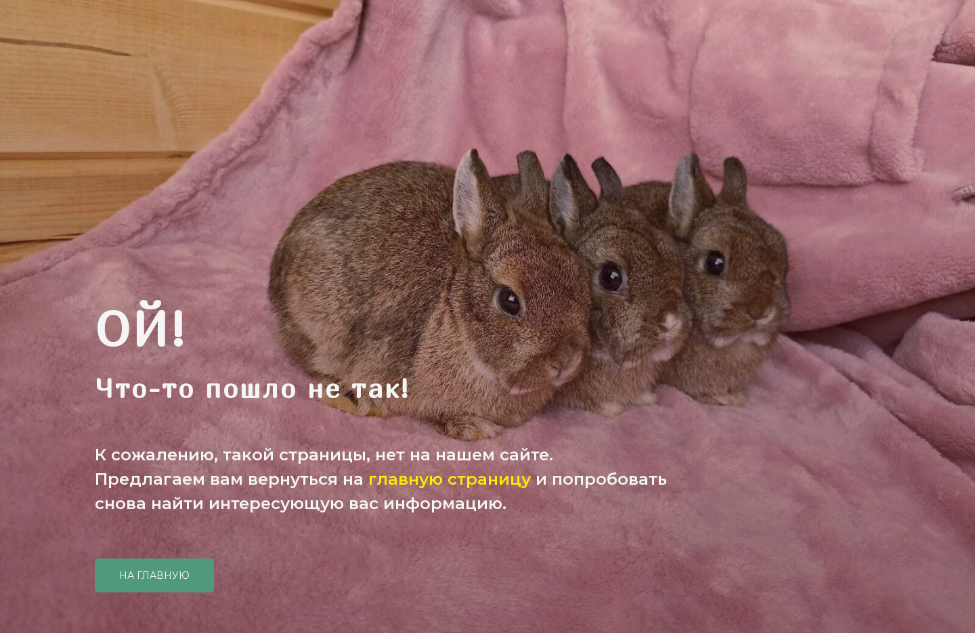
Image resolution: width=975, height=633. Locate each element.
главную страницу (449, 479)
